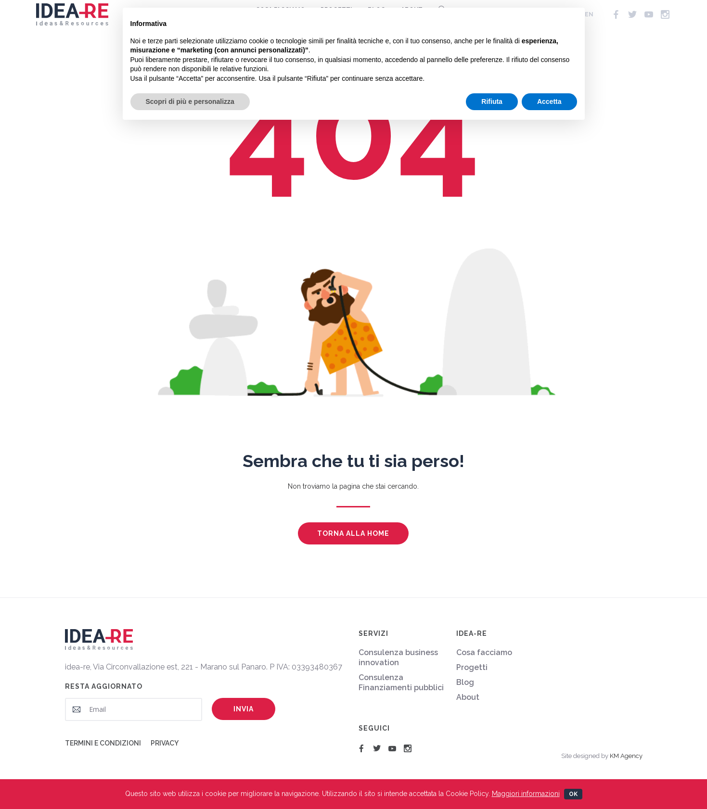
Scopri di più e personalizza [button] (190, 101)
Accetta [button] (549, 101)
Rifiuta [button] (491, 101)
